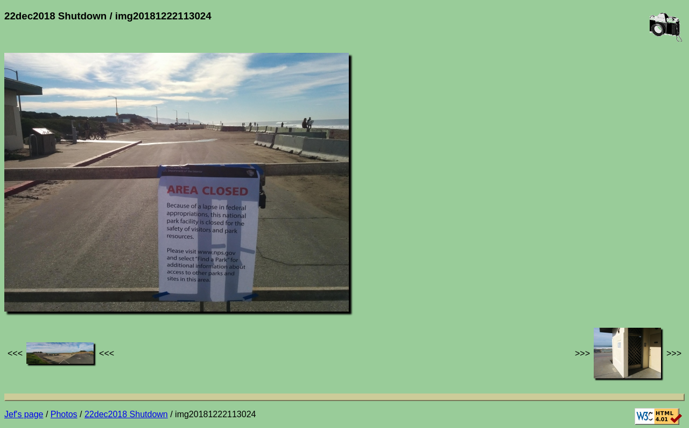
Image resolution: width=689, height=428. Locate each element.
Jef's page (23, 414)
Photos (64, 414)
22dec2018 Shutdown (126, 414)
